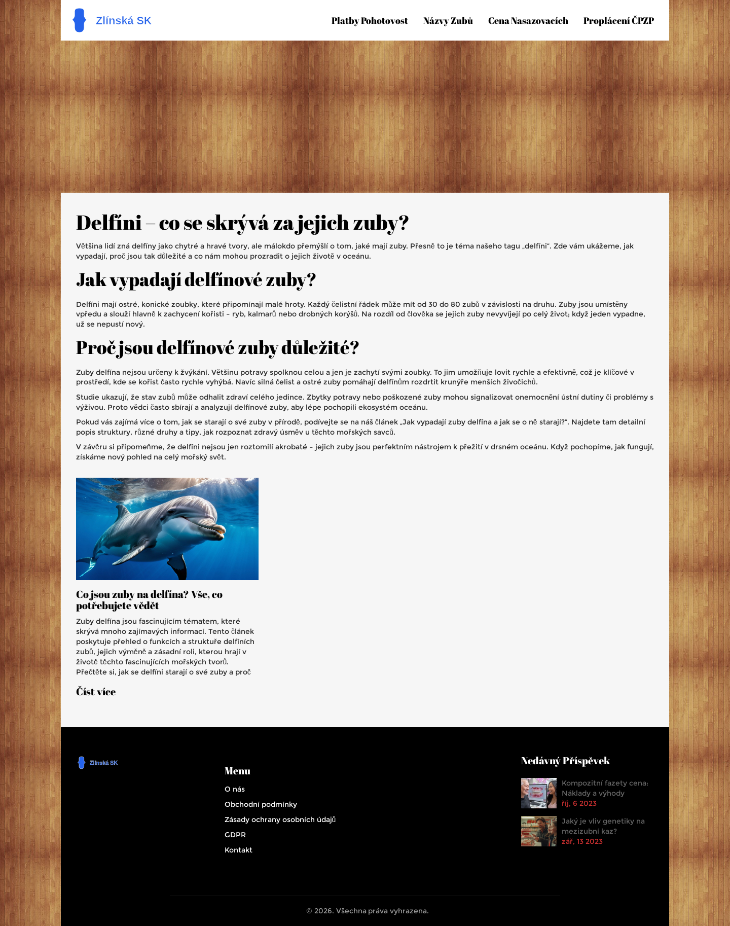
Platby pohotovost (370, 20)
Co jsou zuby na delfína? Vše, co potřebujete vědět (149, 600)
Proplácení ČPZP (618, 20)
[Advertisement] (365, 117)
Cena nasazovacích (528, 20)
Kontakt (238, 849)
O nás (235, 789)
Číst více (96, 692)
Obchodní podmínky (261, 804)
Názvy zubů (448, 20)
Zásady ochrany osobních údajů (280, 819)
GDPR (235, 834)
